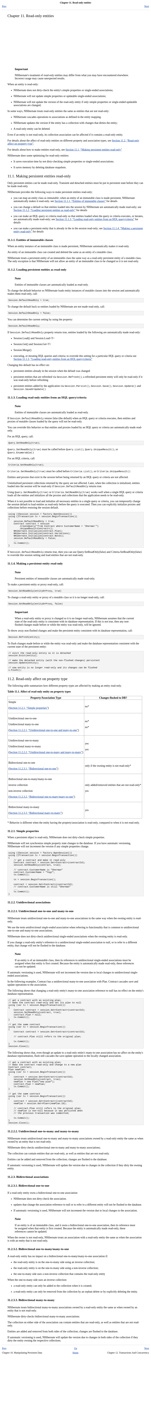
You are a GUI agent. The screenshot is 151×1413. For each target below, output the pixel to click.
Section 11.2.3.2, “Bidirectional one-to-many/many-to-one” (41, 814)
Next (146, 6)
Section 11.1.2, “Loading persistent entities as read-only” (45, 210)
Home (75, 1409)
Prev (4, 6)
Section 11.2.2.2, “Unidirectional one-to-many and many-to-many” (45, 770)
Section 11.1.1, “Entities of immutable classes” (80, 201)
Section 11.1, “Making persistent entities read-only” (93, 149)
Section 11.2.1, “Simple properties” (28, 726)
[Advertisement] (76, 42)
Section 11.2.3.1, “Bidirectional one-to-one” (33, 786)
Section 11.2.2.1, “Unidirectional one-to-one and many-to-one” (43, 748)
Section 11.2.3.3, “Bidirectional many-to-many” (35, 831)
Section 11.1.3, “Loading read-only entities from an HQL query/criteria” (95, 219)
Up (75, 1405)
